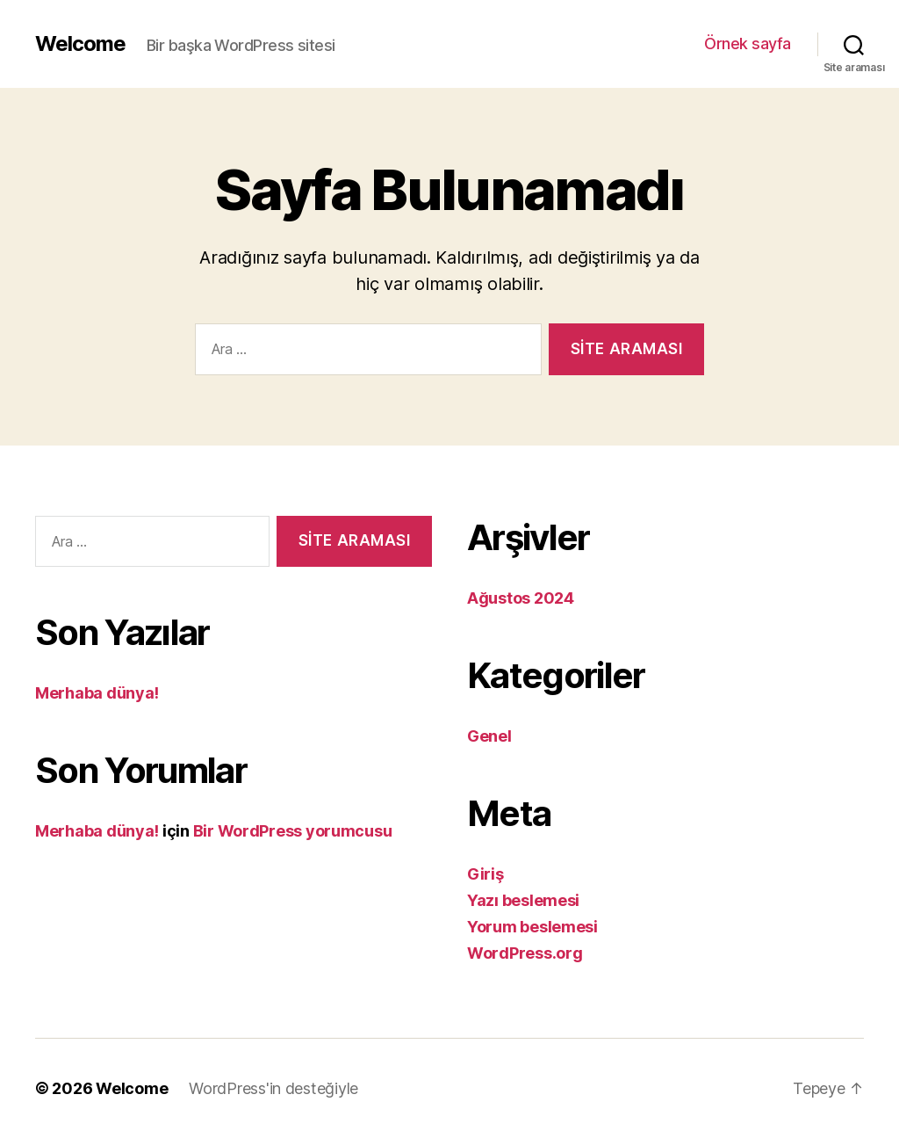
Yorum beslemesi (532, 926)
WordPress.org (525, 953)
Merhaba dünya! (97, 693)
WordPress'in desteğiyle (273, 1088)
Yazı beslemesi (523, 900)
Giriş (485, 874)
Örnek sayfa (747, 43)
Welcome (80, 43)
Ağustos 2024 (520, 598)
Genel (489, 736)
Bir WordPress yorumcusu (292, 831)
